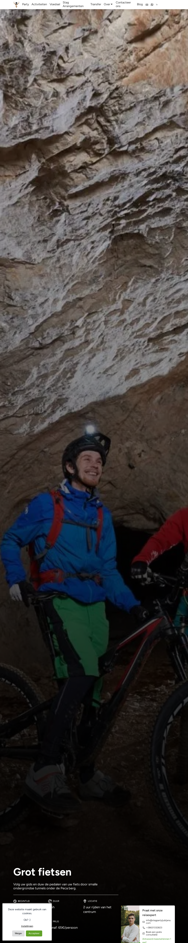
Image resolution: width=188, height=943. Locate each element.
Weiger (18, 933)
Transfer (95, 4)
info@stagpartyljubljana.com (156, 921)
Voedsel (55, 4)
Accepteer (34, 933)
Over (107, 4)
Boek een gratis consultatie (152, 933)
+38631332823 (152, 927)
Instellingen (27, 926)
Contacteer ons (123, 4)
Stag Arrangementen (73, 4)
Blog (140, 4)
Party (25, 4)
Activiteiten (39, 4)
